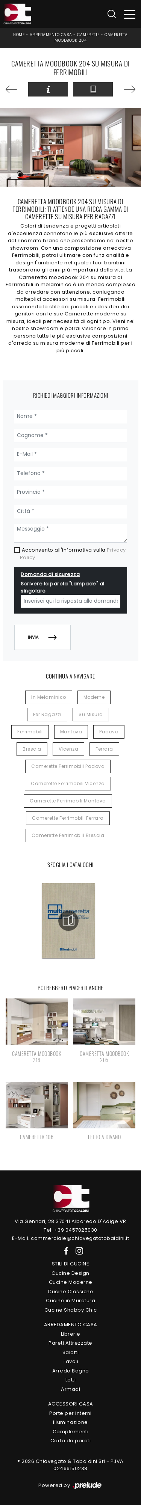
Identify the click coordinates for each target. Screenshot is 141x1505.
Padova (108, 731)
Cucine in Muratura (70, 1300)
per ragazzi (47, 714)
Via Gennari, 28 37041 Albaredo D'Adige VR (70, 1221)
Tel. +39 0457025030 (70, 1230)
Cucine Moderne (70, 1282)
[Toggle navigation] (129, 14)
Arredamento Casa (51, 35)
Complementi (71, 1431)
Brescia (32, 749)
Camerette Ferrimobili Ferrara (68, 818)
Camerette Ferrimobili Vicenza (68, 783)
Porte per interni (70, 1413)
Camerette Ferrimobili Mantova (68, 801)
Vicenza (69, 749)
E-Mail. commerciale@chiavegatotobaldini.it (70, 1238)
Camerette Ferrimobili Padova (68, 766)
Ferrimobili (30, 731)
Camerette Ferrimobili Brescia (68, 835)
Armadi (70, 1389)
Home (18, 35)
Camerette (88, 35)
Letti (70, 1379)
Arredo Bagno (70, 1370)
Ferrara (104, 749)
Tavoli (70, 1361)
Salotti (70, 1352)
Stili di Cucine (70, 1263)
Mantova (71, 731)
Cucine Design (70, 1273)
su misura (91, 714)
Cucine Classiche (70, 1291)
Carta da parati (70, 1440)
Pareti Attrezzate (70, 1343)
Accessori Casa (70, 1403)
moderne (94, 697)
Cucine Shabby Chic (70, 1309)
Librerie (70, 1334)
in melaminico (48, 697)
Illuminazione (70, 1422)
